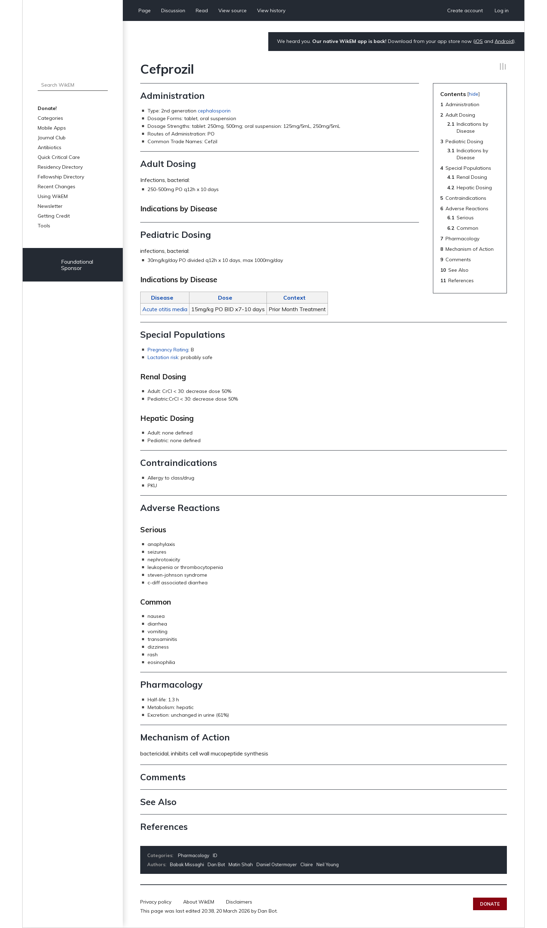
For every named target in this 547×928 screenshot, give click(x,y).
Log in (502, 10)
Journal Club (52, 137)
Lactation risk (163, 357)
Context (294, 297)
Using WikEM (53, 196)
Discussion (173, 10)
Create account (465, 10)
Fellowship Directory (61, 177)
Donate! (47, 108)
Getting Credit (54, 216)
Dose (225, 297)
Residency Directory (60, 167)
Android (504, 41)
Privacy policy (155, 902)
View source (232, 10)
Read (202, 10)
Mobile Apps (52, 128)
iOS (479, 41)
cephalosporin (214, 111)
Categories (50, 118)
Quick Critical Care (59, 157)
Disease (162, 297)
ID (215, 855)
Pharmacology (193, 855)
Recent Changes (56, 186)
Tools (44, 225)
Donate (490, 904)
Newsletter (50, 206)
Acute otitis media (164, 309)
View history (271, 10)
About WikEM (198, 902)
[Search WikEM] (73, 85)
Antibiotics (49, 147)
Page (144, 10)
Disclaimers (239, 902)
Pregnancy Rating (168, 349)
